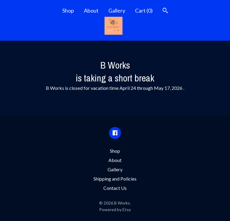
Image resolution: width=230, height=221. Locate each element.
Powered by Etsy (115, 209)
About (91, 10)
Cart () (144, 10)
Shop (68, 10)
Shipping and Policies (115, 178)
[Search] (165, 11)
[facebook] (115, 133)
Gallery (116, 10)
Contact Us (115, 188)
